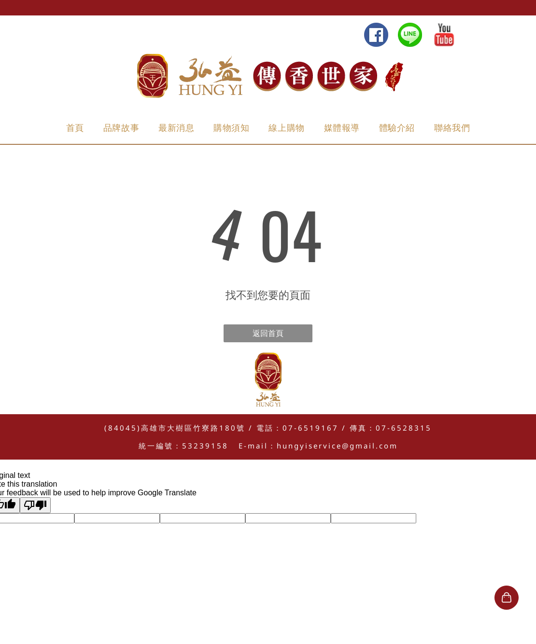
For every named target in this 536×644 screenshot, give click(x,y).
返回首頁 (268, 333)
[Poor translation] (35, 505)
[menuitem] (75, 128)
